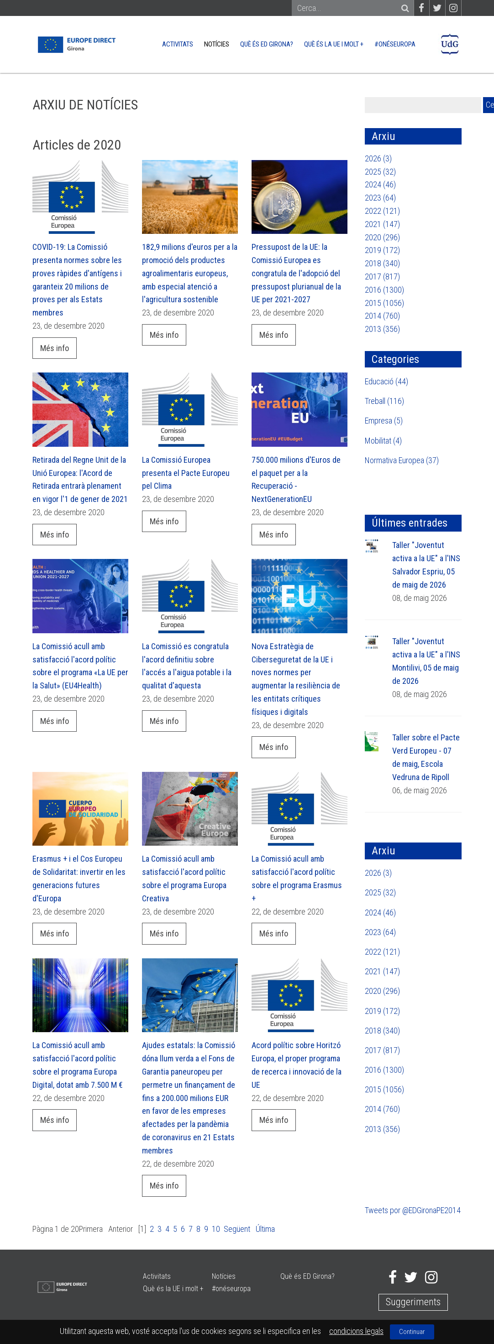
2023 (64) (380, 197)
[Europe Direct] (76, 43)
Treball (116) (384, 401)
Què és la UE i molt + (333, 44)
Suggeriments (413, 1302)
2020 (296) (382, 237)
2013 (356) (382, 329)
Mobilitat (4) (383, 440)
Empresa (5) (384, 420)
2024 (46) (380, 184)
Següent (237, 1229)
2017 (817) (382, 276)
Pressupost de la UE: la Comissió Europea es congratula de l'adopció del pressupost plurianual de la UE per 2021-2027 (296, 273)
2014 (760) (382, 315)
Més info (54, 348)
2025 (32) (380, 171)
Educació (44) (386, 381)
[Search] (348, 8)
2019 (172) (382, 250)
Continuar (412, 1332)
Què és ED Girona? (266, 44)
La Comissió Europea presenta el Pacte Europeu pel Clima (186, 473)
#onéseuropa (394, 44)
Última (265, 1229)
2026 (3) (378, 158)
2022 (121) (382, 211)
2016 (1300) (384, 290)
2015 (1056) (384, 303)
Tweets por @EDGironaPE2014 (413, 1210)
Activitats (177, 44)
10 (216, 1229)
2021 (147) (382, 224)
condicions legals (356, 1331)
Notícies (216, 44)
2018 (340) (382, 263)
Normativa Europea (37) (402, 460)
